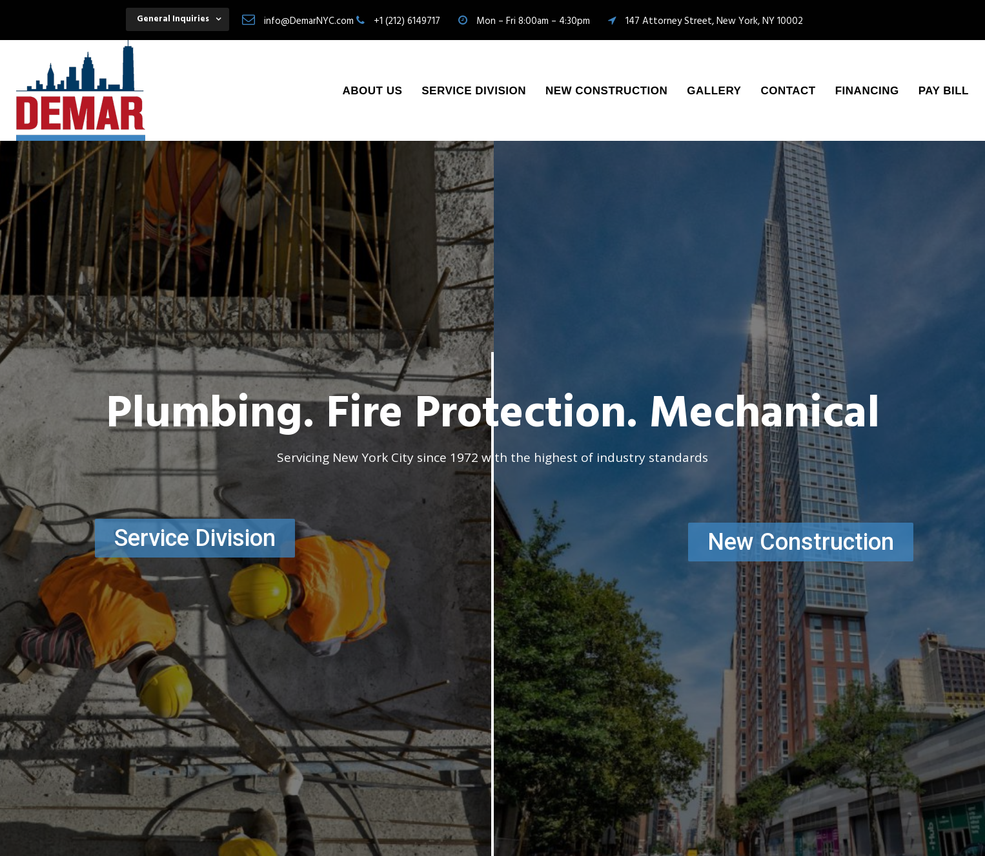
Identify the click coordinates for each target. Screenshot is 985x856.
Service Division (473, 91)
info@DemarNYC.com (309, 21)
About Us (372, 91)
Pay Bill (944, 91)
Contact (787, 91)
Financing (867, 91)
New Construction (606, 91)
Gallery (714, 91)
